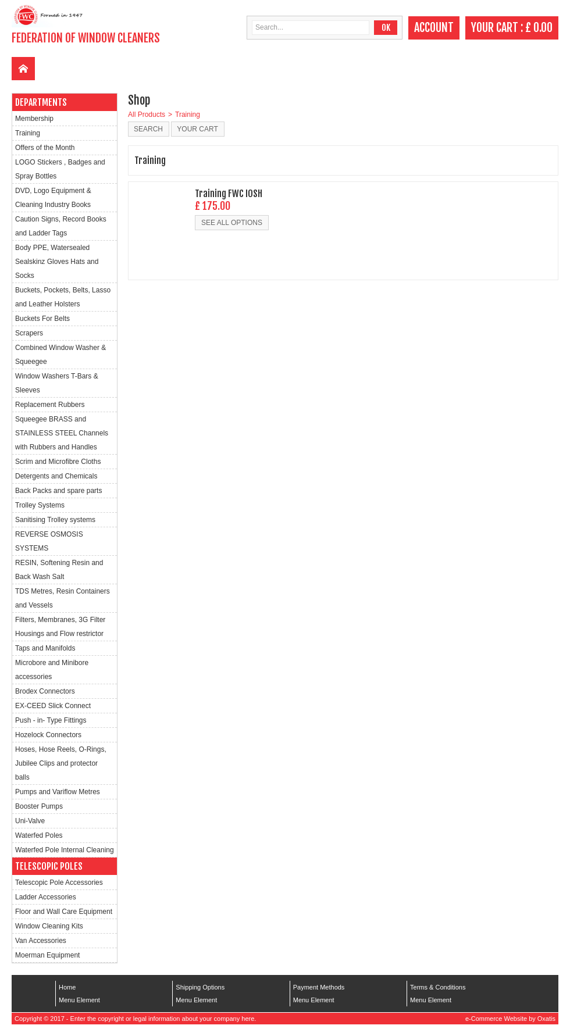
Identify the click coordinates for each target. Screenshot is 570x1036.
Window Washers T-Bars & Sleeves (56, 383)
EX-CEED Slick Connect (53, 706)
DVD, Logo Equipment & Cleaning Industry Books (53, 198)
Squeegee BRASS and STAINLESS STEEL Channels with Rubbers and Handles (61, 433)
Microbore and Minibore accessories (51, 670)
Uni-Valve (30, 821)
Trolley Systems (40, 505)
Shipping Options (200, 987)
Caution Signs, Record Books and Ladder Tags (60, 226)
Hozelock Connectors (48, 735)
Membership (34, 119)
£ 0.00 (539, 27)
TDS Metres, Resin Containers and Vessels (62, 598)
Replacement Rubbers (49, 405)
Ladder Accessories (45, 897)
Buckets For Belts (42, 319)
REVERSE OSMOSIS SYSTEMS (49, 541)
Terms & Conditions (437, 987)
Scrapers (29, 333)
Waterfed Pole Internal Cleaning (64, 850)
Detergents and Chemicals (56, 476)
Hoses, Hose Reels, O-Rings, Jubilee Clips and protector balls (60, 763)
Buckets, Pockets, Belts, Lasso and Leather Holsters (63, 297)
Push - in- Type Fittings (51, 720)
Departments (41, 102)
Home (67, 987)
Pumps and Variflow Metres (57, 792)
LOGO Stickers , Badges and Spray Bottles (60, 169)
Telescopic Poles (49, 866)
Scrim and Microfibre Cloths (58, 462)
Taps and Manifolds (45, 648)
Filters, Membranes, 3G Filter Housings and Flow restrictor (60, 627)
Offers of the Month (45, 148)
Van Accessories (40, 941)
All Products (146, 114)
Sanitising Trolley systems (55, 520)
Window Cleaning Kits (49, 926)
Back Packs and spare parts (58, 491)
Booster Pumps (39, 806)
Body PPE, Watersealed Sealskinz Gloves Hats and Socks (56, 262)
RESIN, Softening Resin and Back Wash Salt (59, 570)
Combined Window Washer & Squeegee (60, 355)
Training (27, 133)
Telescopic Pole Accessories (59, 882)
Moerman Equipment (47, 955)
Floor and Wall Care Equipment (63, 912)
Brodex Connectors (45, 691)
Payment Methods (319, 987)
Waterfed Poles (39, 835)
